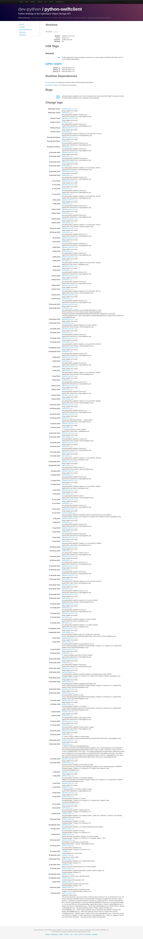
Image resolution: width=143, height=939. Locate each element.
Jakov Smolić (65, 541)
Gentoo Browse (118, 2)
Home (21, 1)
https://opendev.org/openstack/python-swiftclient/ (73, 18)
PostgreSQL (54, 934)
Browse (33, 1)
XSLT (71, 934)
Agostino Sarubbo (67, 513)
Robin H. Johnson (67, 840)
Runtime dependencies (29, 29)
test (59, 57)
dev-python (30, 9)
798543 (58, 98)
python (53, 82)
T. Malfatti (64, 851)
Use (46, 1)
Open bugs (29, 32)
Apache (61, 934)
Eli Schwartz (65, 131)
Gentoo (48, 934)
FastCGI (66, 934)
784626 (58, 96)
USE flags (29, 27)
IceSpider (94, 934)
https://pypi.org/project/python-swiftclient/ (99, 18)
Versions (29, 24)
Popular (40, 1)
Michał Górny (65, 112)
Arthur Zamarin (66, 222)
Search (51, 1)
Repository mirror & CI (68, 109)
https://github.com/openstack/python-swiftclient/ (44, 18)
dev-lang (48, 82)
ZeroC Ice (81, 934)
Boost (76, 934)
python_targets (54, 63)
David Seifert (65, 427)
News (26, 1)
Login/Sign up (59, 1)
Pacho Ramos (66, 808)
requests (55, 85)
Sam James (65, 260)
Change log (29, 35)
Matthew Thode (66, 642)
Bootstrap (88, 934)
